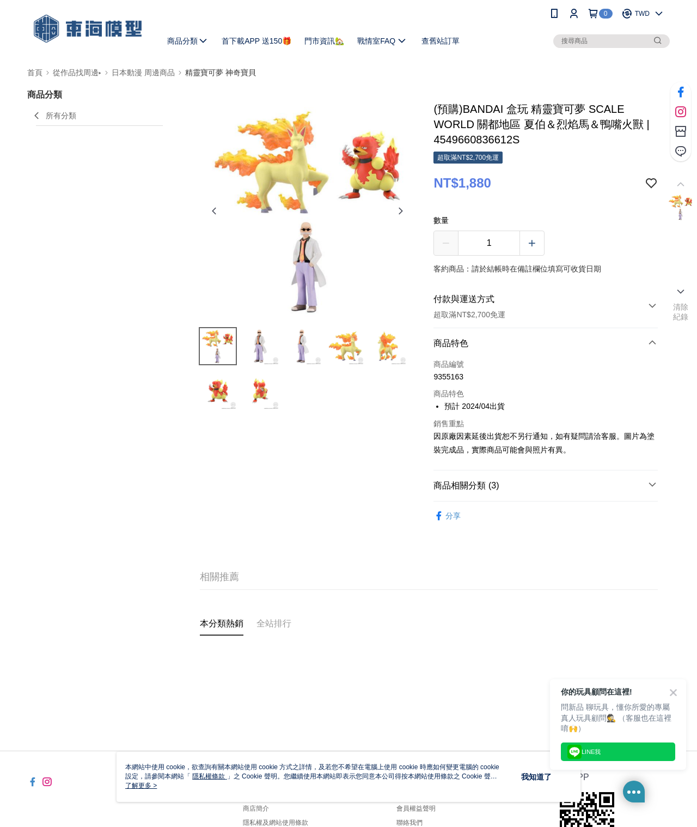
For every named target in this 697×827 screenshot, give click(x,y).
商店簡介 (256, 808)
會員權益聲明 (416, 808)
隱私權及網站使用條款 (275, 822)
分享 (447, 516)
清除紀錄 (681, 312)
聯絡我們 (409, 822)
